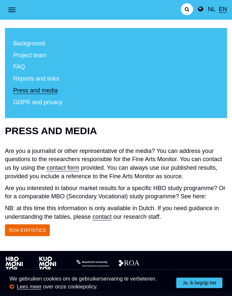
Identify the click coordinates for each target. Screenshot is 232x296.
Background (29, 43)
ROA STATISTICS (27, 230)
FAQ (19, 66)
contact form (63, 167)
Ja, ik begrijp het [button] (199, 282)
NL (211, 9)
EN (223, 9)
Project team (30, 55)
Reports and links (36, 78)
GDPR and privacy (37, 102)
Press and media (35, 90)
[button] (100, 287)
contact (102, 216)
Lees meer (29, 286)
